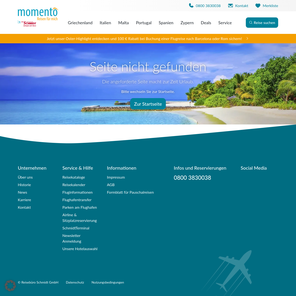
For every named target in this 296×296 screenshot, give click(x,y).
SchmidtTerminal (75, 228)
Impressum (116, 177)
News (22, 192)
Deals (206, 22)
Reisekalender (73, 184)
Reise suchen (262, 22)
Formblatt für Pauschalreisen (130, 192)
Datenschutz (75, 282)
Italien (105, 22)
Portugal (144, 22)
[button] (10, 285)
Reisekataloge (73, 177)
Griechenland (80, 22)
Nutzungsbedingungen (107, 282)
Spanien (166, 22)
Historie (24, 184)
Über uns (25, 177)
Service (225, 22)
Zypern (187, 22)
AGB (111, 184)
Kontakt (24, 207)
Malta (123, 22)
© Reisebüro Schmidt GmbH (38, 282)
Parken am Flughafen (79, 207)
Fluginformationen (77, 192)
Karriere (24, 199)
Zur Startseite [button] (148, 104)
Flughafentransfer (76, 199)
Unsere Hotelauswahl (80, 248)
